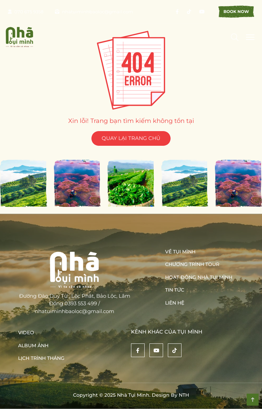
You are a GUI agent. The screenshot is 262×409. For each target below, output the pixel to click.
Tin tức (174, 290)
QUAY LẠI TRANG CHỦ (131, 138)
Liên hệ (174, 303)
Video (26, 332)
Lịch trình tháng (41, 358)
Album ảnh (33, 345)
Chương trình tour (192, 264)
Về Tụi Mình (180, 252)
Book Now (236, 11)
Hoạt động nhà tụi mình (198, 277)
